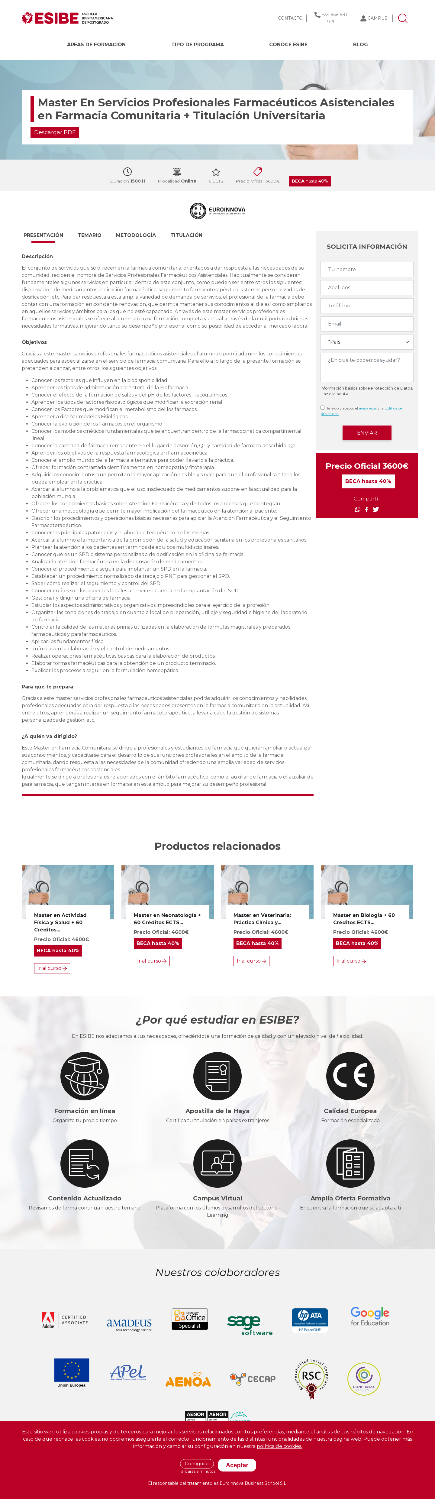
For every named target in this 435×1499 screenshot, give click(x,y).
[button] (49, 238)
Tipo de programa (197, 44)
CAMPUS (377, 18)
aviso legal (368, 408)
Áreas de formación (96, 44)
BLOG (360, 44)
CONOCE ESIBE (288, 44)
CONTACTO (290, 18)
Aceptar (237, 1465)
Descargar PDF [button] (55, 132)
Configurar (197, 1463)
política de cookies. (279, 1446)
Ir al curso (52, 968)
